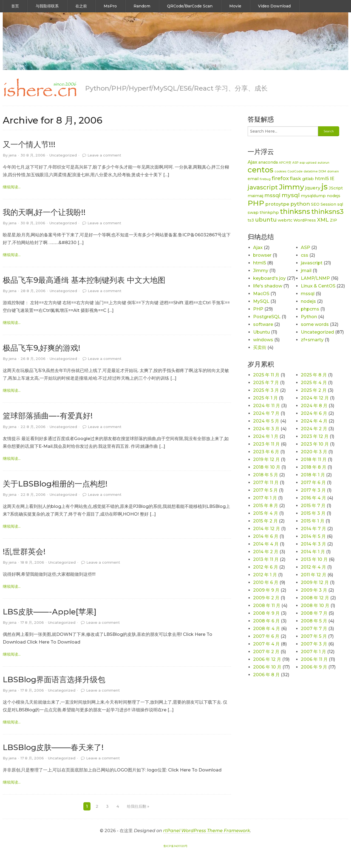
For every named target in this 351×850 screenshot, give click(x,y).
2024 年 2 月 (314, 428)
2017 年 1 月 (265, 498)
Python (309, 316)
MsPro (110, 6)
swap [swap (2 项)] (253, 212)
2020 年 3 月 (314, 451)
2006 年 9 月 (314, 667)
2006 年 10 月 (267, 667)
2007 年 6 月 (266, 636)
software (263, 324)
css (304, 255)
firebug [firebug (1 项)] (265, 179)
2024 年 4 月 (314, 421)
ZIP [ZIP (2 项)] (333, 220)
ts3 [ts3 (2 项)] (251, 220)
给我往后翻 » (138, 806)
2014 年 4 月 (266, 544)
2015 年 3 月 (313, 513)
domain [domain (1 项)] (333, 171)
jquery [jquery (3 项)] (312, 188)
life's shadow (267, 286)
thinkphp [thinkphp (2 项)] (269, 212)
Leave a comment (104, 155)
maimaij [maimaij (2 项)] (255, 195)
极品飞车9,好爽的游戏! (41, 348)
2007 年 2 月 (266, 651)
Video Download (274, 6)
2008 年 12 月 (315, 597)
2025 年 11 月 (266, 375)
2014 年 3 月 (313, 544)
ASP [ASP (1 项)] (295, 162)
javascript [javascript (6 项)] (263, 187)
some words (315, 324)
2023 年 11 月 (266, 444)
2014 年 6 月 (265, 536)
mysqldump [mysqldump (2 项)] (313, 195)
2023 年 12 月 (315, 436)
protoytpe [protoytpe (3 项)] (277, 204)
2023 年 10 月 (315, 444)
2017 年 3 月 (313, 490)
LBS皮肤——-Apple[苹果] (50, 611)
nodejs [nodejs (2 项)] (333, 195)
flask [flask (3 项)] (295, 178)
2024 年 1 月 (265, 436)
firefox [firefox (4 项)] (280, 178)
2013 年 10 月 (314, 559)
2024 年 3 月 (266, 428)
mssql (308, 293)
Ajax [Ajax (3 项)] (252, 162)
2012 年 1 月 (265, 574)
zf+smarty (312, 339)
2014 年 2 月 (265, 551)
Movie (235, 6)
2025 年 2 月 (314, 390)
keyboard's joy (269, 278)
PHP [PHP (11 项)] (256, 203)
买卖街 (259, 347)
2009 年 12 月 (315, 582)
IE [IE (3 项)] (332, 178)
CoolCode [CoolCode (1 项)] (294, 171)
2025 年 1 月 (265, 398)
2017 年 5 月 (265, 490)
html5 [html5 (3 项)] (322, 178)
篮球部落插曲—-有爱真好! (48, 415)
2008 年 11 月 (266, 605)
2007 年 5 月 (314, 636)
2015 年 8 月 (265, 505)
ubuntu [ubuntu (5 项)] (266, 219)
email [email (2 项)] (253, 178)
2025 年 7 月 (266, 382)
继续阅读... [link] (12, 186)
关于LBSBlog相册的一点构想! (55, 483)
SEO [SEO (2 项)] (315, 204)
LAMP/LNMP (315, 278)
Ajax (258, 247)
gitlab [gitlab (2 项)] (308, 178)
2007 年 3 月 (314, 644)
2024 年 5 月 (266, 421)
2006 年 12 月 (267, 659)
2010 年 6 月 (265, 582)
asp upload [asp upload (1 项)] (307, 162)
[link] (40, 87)
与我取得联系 (47, 6)
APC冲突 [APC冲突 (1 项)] (285, 162)
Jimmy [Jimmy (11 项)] (291, 186)
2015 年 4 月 (265, 513)
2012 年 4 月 (313, 567)
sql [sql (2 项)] (340, 204)
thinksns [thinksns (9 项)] (295, 211)
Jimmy (260, 270)
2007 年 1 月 (313, 651)
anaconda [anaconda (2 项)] (268, 162)
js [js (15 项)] (324, 186)
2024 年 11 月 (266, 405)
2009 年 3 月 (314, 590)
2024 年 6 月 (314, 413)
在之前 (81, 6)
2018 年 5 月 (265, 474)
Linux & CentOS (318, 286)
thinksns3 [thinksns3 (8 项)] (327, 212)
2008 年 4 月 (266, 628)
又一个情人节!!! (29, 144)
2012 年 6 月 (265, 567)
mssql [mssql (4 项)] (272, 195)
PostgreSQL (267, 316)
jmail (306, 270)
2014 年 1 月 (313, 551)
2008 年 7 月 (314, 613)
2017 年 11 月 (266, 482)
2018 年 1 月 (313, 474)
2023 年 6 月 (266, 451)
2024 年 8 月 (314, 405)
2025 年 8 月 (314, 375)
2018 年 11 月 (314, 459)
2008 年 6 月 (266, 620)
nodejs (308, 301)
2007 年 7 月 (314, 628)
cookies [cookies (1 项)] (280, 171)
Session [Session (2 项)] (328, 204)
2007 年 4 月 (266, 644)
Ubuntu (261, 332)
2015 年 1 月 (312, 521)
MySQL (261, 301)
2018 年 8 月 (313, 467)
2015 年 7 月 (313, 505)
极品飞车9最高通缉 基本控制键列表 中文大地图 (84, 280)
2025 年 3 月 (266, 390)
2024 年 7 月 (266, 413)
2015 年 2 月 (265, 521)
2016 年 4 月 (313, 498)
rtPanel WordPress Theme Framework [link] (206, 830)
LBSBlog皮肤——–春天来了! (53, 747)
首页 (15, 6)
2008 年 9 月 (266, 613)
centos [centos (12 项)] (260, 169)
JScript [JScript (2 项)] (336, 188)
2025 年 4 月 (314, 382)
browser (262, 255)
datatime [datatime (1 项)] (311, 171)
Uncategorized (63, 155)
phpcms (310, 309)
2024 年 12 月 (315, 398)
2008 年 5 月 (314, 620)
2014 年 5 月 (313, 536)
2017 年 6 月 (313, 482)
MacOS (261, 293)
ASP (305, 247)
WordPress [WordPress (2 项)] (304, 220)
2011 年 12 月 (313, 574)
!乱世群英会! (24, 551)
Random (142, 6)
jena (12, 155)
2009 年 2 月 (266, 597)
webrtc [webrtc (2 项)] (285, 220)
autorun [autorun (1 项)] (323, 162)
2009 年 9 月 (266, 590)
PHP (258, 309)
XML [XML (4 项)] (323, 220)
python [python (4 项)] (300, 204)
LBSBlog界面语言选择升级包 (54, 679)
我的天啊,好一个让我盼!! (44, 212)
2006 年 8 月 (266, 674)
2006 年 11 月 (314, 659)
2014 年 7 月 (313, 528)
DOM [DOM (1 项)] (322, 171)
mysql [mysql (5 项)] (291, 195)
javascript (311, 262)
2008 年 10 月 (315, 605)
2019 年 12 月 (266, 459)
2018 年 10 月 (266, 467)
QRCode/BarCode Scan (190, 6)
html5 (259, 262)
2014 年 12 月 (266, 528)
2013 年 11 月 (266, 559)
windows (263, 339)
